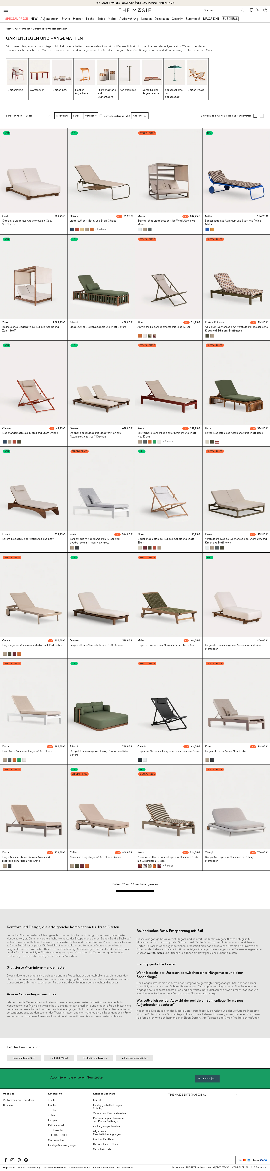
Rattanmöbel (56, 1125)
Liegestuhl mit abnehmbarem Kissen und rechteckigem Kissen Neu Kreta (26, 859)
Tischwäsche (55, 1130)
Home (9, 28)
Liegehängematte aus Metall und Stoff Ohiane (30, 433)
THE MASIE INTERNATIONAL (187, 1095)
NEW (34, 19)
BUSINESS (230, 19)
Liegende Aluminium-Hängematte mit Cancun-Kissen (168, 751)
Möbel (112, 19)
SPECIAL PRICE (16, 19)
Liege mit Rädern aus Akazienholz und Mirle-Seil (165, 645)
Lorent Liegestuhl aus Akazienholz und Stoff (28, 539)
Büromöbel (193, 19)
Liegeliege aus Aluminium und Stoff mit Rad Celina (32, 645)
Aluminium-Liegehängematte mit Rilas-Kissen (163, 327)
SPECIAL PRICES (58, 1135)
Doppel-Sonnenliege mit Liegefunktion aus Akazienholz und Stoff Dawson (95, 434)
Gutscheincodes (102, 1149)
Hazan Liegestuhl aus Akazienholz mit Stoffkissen (234, 433)
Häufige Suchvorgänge (62, 1145)
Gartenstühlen (156, 953)
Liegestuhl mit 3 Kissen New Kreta (225, 751)
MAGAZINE (211, 19)
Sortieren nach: (14, 115)
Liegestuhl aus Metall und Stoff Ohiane (93, 221)
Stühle (66, 19)
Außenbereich (49, 19)
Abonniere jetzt (207, 1078)
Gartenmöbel (56, 1140)
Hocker (77, 19)
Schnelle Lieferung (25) (117, 115)
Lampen (146, 19)
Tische (90, 19)
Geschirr (177, 19)
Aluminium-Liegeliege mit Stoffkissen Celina (96, 857)
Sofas (101, 19)
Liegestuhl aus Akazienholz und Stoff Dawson (96, 645)
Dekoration (162, 19)
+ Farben (100, 229)
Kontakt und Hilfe (104, 1093)
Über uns (8, 1093)
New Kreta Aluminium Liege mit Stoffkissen (27, 751)
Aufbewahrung (128, 19)
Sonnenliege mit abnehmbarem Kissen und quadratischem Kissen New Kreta (95, 540)
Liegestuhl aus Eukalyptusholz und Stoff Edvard (98, 327)
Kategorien (55, 1093)
